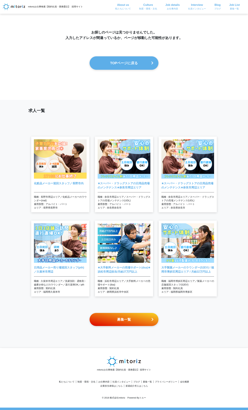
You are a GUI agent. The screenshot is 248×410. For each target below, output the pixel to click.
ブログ (136, 381)
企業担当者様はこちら (111, 386)
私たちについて (67, 381)
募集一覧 (147, 381)
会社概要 (184, 381)
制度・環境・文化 (86, 381)
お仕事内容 (104, 381)
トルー (142, 397)
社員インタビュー (121, 381)
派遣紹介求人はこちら (137, 386)
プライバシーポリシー (166, 381)
